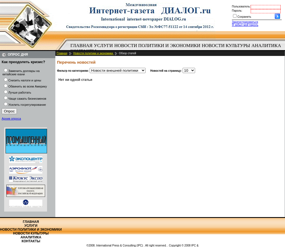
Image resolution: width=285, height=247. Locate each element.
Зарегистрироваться (245, 22)
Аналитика (266, 45)
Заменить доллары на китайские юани (21, 72)
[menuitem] (81, 45)
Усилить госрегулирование (27, 104)
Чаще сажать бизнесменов (27, 98)
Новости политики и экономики (157, 45)
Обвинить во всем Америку (27, 86)
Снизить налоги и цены (24, 80)
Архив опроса (11, 118)
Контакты (31, 241)
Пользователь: (241, 6)
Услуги (103, 45)
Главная (82, 45)
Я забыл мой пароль (245, 25)
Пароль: (237, 10)
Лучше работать (19, 92)
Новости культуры (226, 45)
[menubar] (177, 48)
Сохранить (244, 16)
